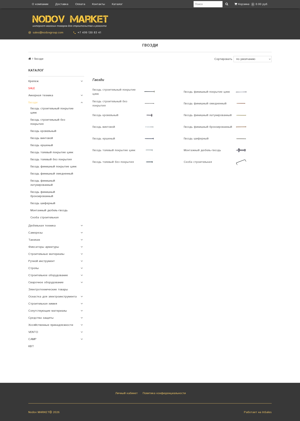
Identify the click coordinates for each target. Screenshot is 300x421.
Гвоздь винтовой (41, 138)
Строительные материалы (46, 254)
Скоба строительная (44, 217)
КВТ (31, 346)
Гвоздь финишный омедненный (51, 174)
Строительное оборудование (48, 275)
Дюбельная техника (42, 226)
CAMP (32, 339)
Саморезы (35, 233)
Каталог (117, 4)
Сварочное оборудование (46, 282)
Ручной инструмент (41, 261)
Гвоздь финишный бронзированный (42, 194)
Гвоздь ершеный (41, 145)
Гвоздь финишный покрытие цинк (53, 166)
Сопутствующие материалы (47, 311)
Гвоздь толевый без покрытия (51, 159)
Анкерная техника (40, 95)
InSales (267, 412)
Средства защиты (41, 318)
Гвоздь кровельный (43, 131)
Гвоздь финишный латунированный (42, 183)
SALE (31, 88)
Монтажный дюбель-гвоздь (49, 210)
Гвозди (33, 102)
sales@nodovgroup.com (48, 33)
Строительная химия (42, 304)
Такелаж (34, 240)
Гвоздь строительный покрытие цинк (52, 110)
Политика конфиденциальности (164, 393)
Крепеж (33, 81)
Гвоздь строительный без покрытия (47, 122)
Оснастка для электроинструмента (52, 297)
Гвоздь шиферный (42, 203)
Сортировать (223, 59)
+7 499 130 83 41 (89, 32)
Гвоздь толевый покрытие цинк (51, 152)
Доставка (61, 4)
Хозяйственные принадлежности (50, 325)
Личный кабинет (126, 393)
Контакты (98, 4)
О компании (40, 4)
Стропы (33, 268)
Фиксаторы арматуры (43, 247)
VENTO (33, 332)
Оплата (80, 4)
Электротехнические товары (48, 289)
